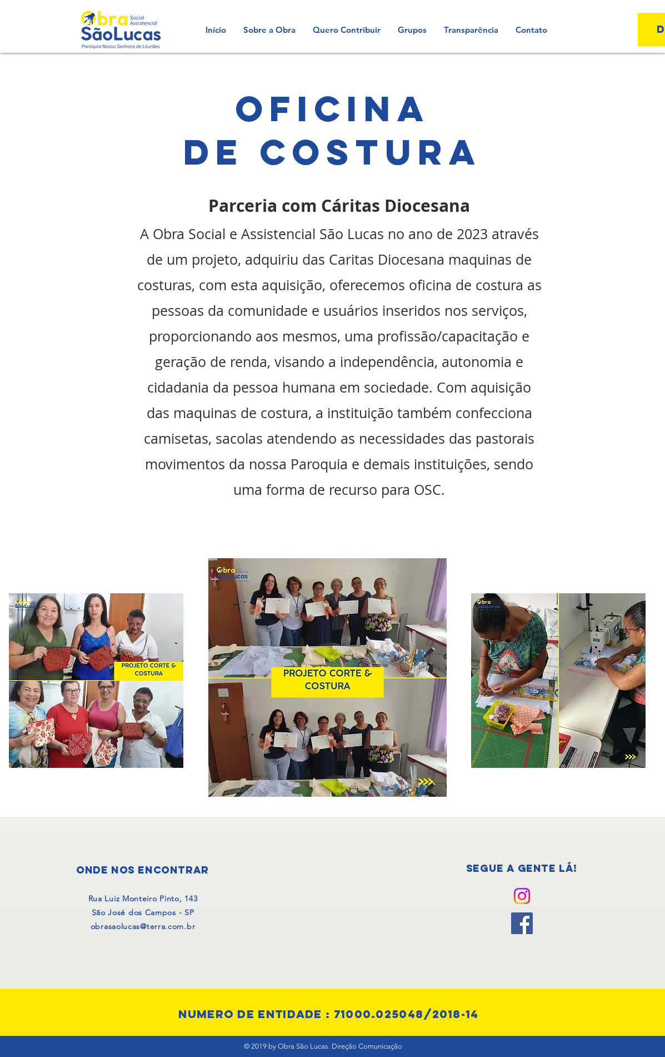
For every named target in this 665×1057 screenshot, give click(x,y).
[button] (412, 29)
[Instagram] (522, 896)
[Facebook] (522, 923)
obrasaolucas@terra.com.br (143, 926)
